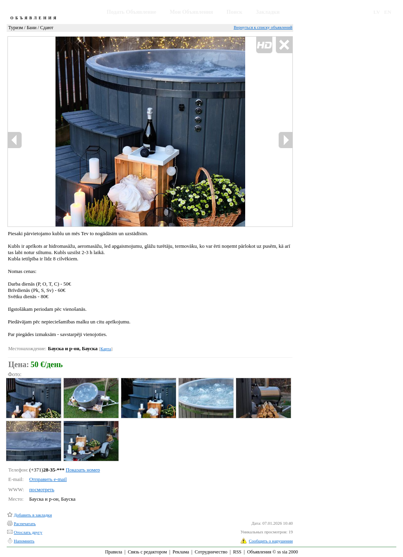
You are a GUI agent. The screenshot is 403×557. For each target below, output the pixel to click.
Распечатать (25, 523)
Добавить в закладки (33, 514)
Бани (32, 27)
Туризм (15, 27)
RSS (237, 552)
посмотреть (41, 489)
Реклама (180, 552)
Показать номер (83, 470)
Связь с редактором (147, 552)
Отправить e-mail (48, 479)
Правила (113, 552)
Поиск (234, 12)
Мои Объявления (191, 12)
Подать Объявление (131, 12)
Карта (105, 348)
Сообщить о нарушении (271, 540)
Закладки (268, 12)
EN (387, 12)
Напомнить (24, 540)
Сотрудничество (211, 552)
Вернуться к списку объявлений (263, 27)
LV (376, 12)
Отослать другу (28, 532)
